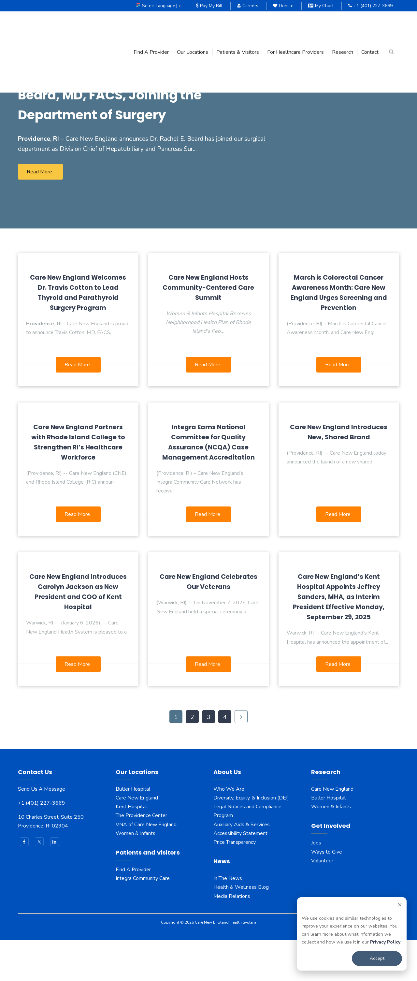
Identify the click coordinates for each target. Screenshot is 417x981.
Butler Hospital (133, 829)
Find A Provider (133, 910)
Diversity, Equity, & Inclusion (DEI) (251, 838)
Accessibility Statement (240, 874)
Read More (39, 212)
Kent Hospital (131, 847)
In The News (227, 919)
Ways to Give (326, 892)
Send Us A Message (41, 829)
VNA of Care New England (146, 865)
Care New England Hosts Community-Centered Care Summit (208, 328)
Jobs (316, 883)
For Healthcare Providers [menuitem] (295, 24)
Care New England (137, 838)
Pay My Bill (207, 6)
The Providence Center (141, 856)
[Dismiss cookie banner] (399, 906)
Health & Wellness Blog (241, 928)
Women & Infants (135, 874)
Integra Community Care (143, 919)
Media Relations (231, 937)
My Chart (321, 6)
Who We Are (228, 829)
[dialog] (352, 934)
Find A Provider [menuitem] (151, 24)
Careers (246, 6)
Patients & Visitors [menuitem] (237, 24)
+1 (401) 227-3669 (370, 6)
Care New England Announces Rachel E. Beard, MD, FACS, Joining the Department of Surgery (138, 125)
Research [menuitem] (342, 24)
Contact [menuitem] (370, 24)
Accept (377, 958)
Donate (283, 6)
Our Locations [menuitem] (192, 24)
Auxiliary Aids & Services (241, 865)
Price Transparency (234, 882)
